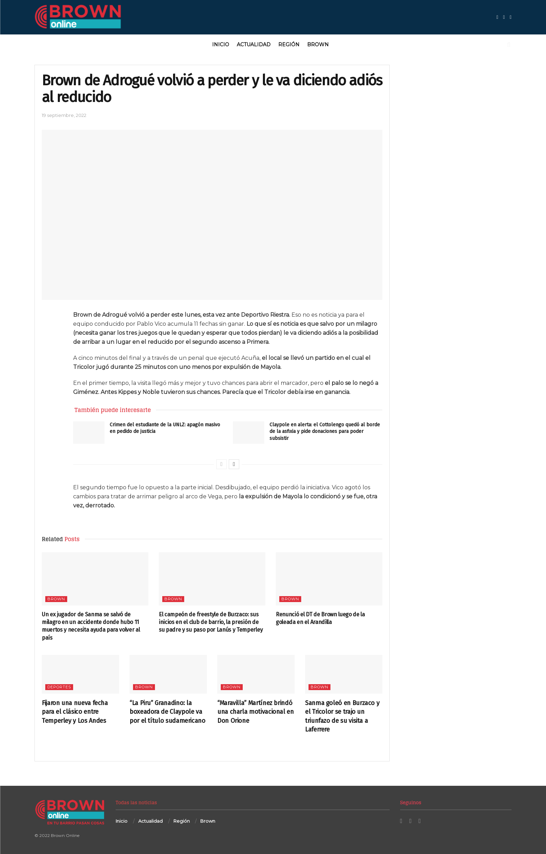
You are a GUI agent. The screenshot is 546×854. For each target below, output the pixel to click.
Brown (318, 44)
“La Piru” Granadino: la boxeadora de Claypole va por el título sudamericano (167, 711)
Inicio (220, 44)
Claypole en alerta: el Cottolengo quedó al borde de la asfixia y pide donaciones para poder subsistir (325, 431)
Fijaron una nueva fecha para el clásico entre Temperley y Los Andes (75, 711)
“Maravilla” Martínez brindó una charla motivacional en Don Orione (255, 711)
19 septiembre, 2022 (64, 115)
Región (288, 44)
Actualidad (254, 44)
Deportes (59, 687)
